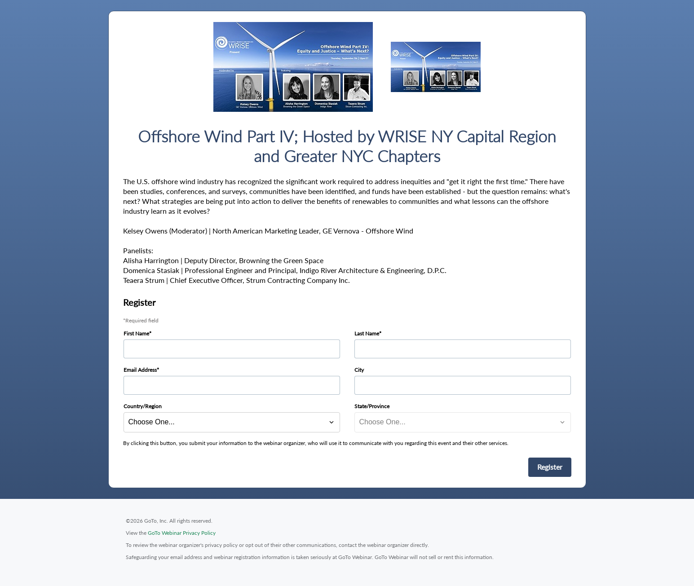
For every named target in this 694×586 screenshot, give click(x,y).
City (359, 369)
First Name (136, 333)
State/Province (371, 406)
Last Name (366, 333)
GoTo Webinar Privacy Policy (182, 532)
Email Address (140, 369)
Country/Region (143, 406)
